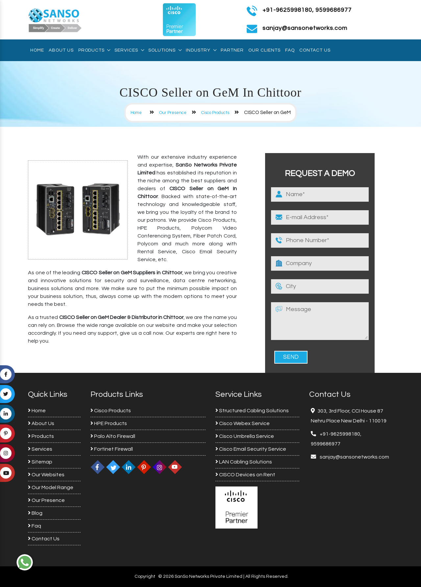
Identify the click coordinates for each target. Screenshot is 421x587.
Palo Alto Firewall (112, 436)
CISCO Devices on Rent (245, 474)
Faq (290, 50)
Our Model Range (50, 487)
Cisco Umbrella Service (244, 436)
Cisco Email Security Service (250, 449)
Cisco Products (215, 112)
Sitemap (40, 461)
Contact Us (315, 50)
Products (94, 50)
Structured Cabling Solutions (252, 410)
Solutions (164, 50)
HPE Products (108, 423)
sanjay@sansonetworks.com (354, 457)
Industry (201, 50)
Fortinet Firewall (111, 449)
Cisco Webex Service (242, 423)
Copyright (145, 576)
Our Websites (46, 474)
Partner (232, 50)
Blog (35, 513)
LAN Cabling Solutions (243, 461)
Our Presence (172, 112)
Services (129, 50)
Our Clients (264, 50)
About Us (61, 50)
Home (37, 50)
